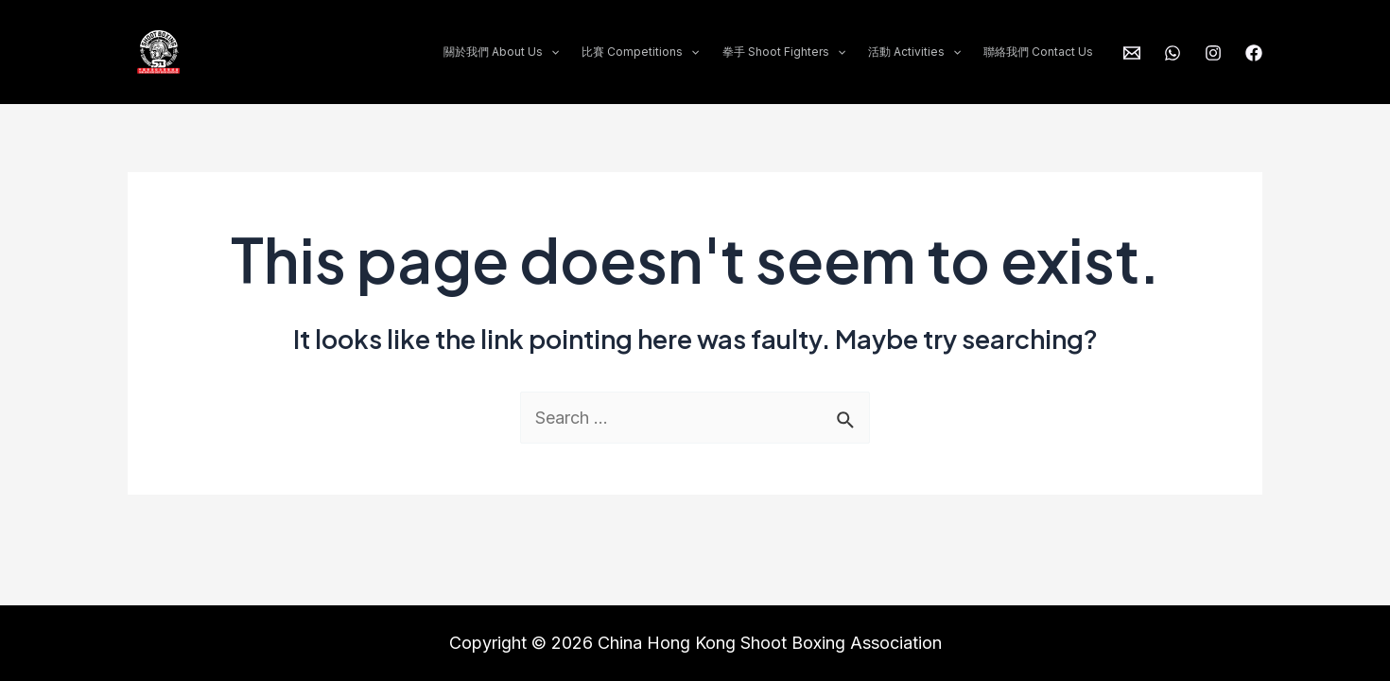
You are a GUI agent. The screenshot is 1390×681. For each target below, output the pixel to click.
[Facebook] (1253, 52)
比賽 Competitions (640, 52)
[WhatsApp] (1172, 52)
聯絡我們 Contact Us (1038, 51)
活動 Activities (914, 52)
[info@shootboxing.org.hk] (1131, 52)
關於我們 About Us (501, 52)
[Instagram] (1213, 52)
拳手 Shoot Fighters (783, 52)
